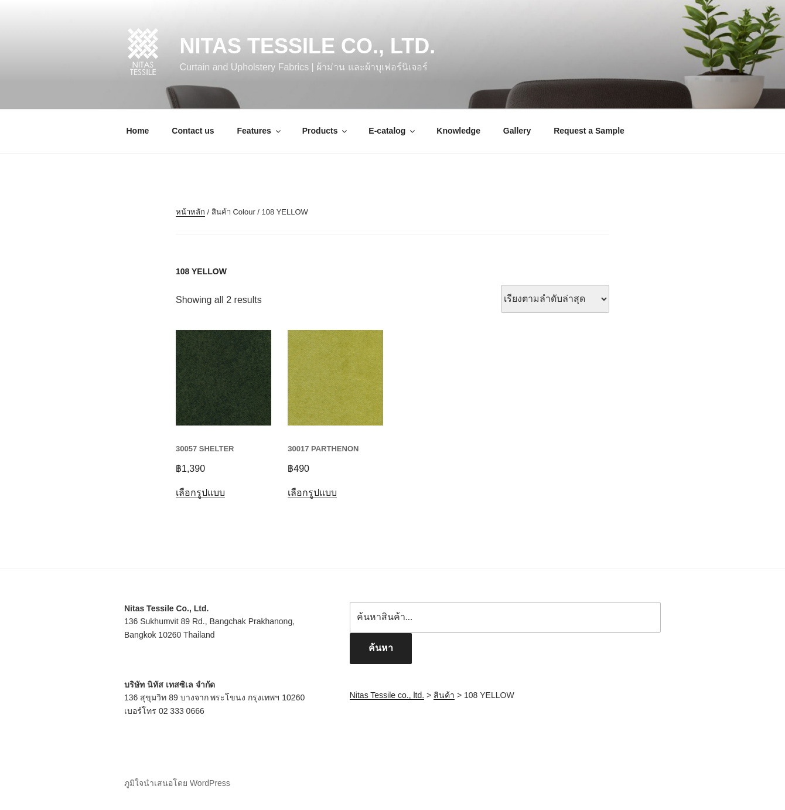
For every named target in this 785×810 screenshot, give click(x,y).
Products (325, 130)
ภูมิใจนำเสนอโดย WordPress (177, 783)
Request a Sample (589, 130)
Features (259, 130)
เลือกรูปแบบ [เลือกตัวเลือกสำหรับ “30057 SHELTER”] (200, 493)
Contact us (193, 130)
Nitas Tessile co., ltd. (308, 46)
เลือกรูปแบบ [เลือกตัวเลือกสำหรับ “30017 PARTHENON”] (312, 493)
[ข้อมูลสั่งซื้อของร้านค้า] (555, 299)
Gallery (517, 130)
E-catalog (392, 130)
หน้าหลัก (190, 211)
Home (138, 130)
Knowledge (458, 130)
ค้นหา (380, 648)
